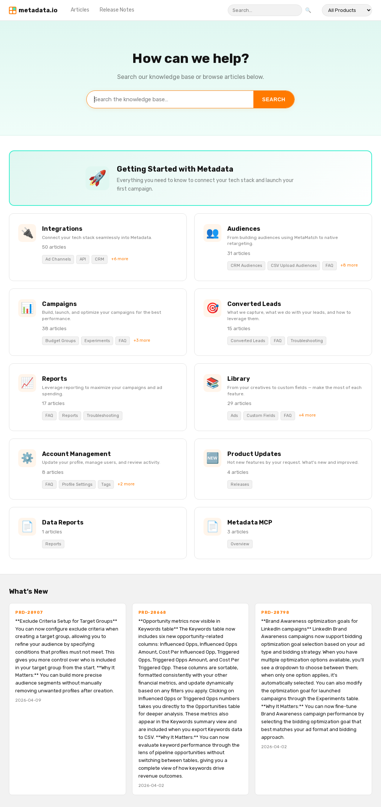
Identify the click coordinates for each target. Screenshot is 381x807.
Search (273, 99)
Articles (80, 10)
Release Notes (117, 10)
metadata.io (38, 10)
